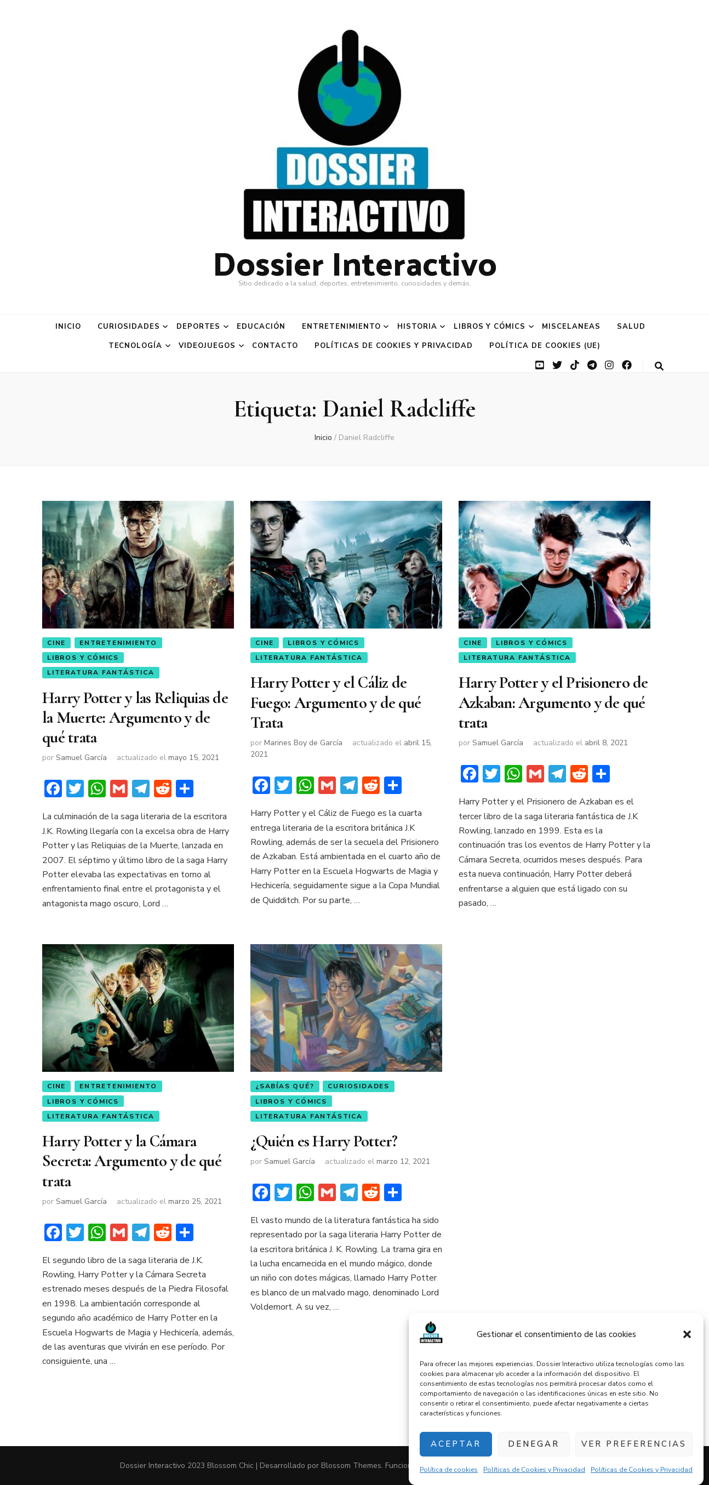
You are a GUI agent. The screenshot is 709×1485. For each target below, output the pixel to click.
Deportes (198, 327)
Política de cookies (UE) (545, 346)
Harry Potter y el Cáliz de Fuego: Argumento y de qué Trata (335, 702)
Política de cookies (449, 1469)
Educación (261, 327)
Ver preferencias (634, 1443)
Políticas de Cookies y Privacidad (534, 1469)
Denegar (533, 1443)
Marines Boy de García (303, 743)
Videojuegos (207, 346)
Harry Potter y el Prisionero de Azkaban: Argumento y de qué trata (553, 702)
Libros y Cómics (490, 327)
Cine (56, 642)
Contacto (275, 346)
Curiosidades (129, 327)
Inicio (68, 327)
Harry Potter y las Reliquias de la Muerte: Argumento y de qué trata (135, 718)
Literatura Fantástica (101, 672)
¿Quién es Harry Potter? (324, 1141)
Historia (417, 327)
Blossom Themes (351, 1465)
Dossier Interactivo (355, 262)
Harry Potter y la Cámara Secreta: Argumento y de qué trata (131, 1161)
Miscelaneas (571, 327)
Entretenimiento (341, 327)
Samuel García (81, 757)
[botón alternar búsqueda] (659, 366)
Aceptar (456, 1443)
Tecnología (135, 346)
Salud (631, 327)
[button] (687, 1334)
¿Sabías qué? (285, 1086)
